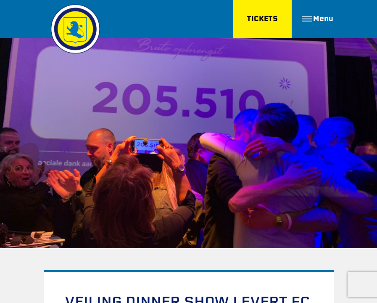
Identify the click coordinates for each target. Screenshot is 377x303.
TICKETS (261, 19)
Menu (317, 19)
